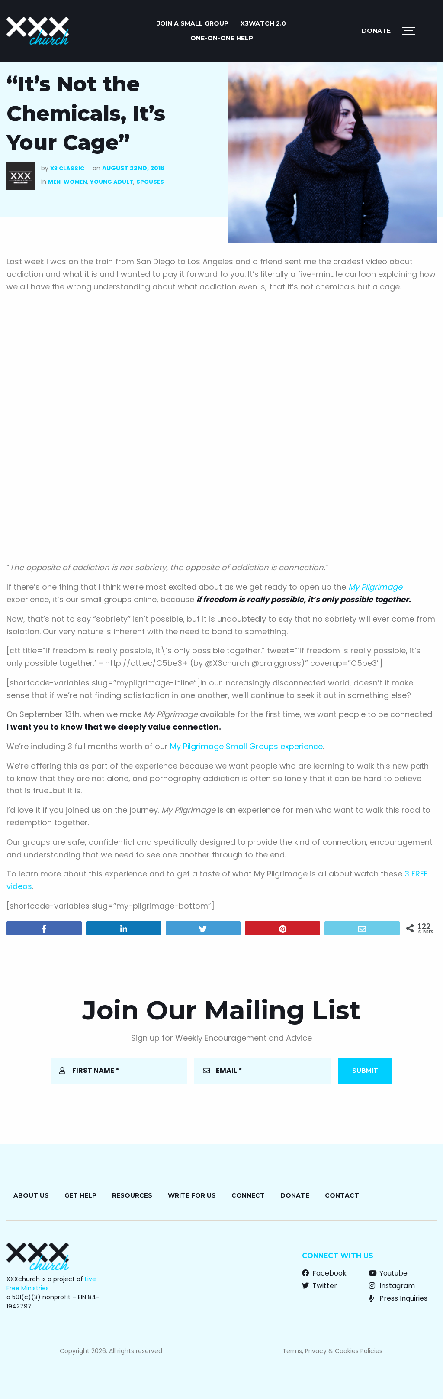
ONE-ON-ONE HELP (221, 38)
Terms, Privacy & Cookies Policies (332, 1351)
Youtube (388, 1273)
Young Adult (111, 182)
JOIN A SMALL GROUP (192, 23)
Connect (248, 1195)
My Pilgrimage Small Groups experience (246, 746)
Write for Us (192, 1195)
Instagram (392, 1285)
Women (75, 182)
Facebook (324, 1273)
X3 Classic (67, 168)
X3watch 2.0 (263, 23)
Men (54, 182)
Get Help (80, 1195)
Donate (376, 31)
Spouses (150, 182)
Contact (342, 1195)
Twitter (319, 1285)
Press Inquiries (398, 1298)
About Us (31, 1195)
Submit (365, 1070)
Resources (132, 1195)
